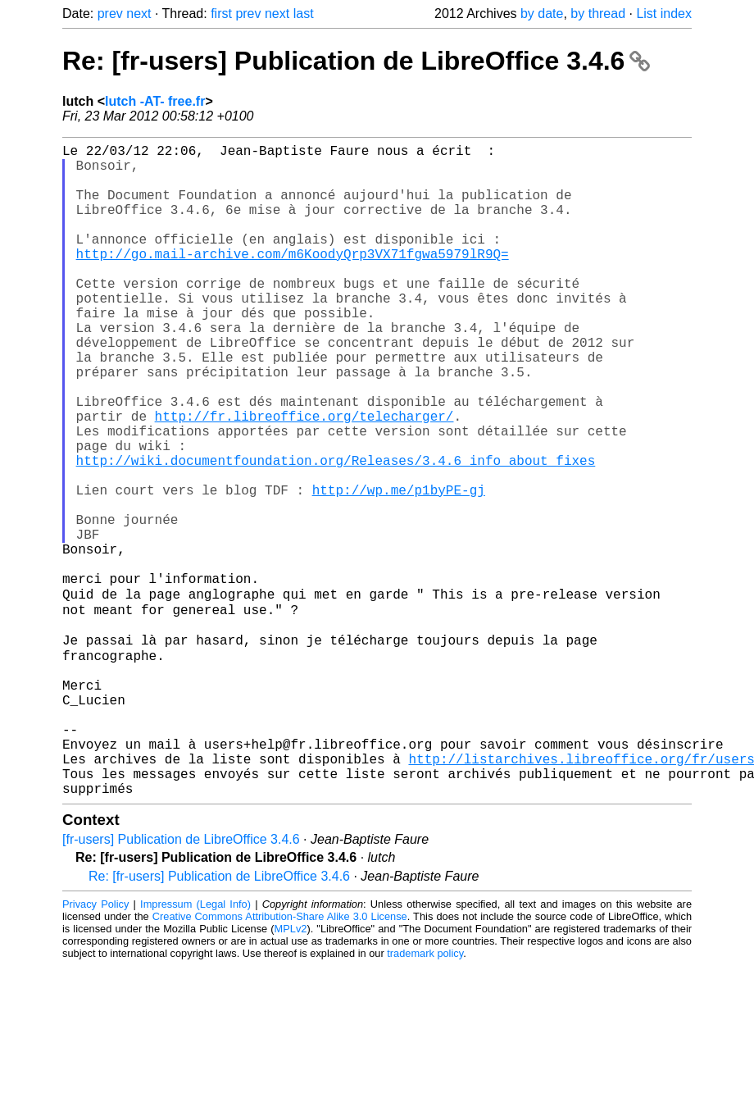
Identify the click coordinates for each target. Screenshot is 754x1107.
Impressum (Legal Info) (195, 1045)
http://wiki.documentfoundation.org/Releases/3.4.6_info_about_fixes (336, 532)
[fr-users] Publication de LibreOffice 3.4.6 (181, 980)
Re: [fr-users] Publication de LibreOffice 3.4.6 (356, 60)
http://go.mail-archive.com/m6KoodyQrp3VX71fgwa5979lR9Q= (292, 280)
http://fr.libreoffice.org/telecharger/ (304, 478)
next (138, 13)
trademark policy (425, 1094)
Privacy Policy (95, 1045)
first (221, 13)
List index (664, 13)
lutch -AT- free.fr (155, 101)
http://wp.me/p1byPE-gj (398, 568)
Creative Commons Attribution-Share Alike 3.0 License (279, 1057)
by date (541, 13)
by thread (597, 13)
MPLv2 (291, 1070)
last (303, 13)
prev (110, 13)
